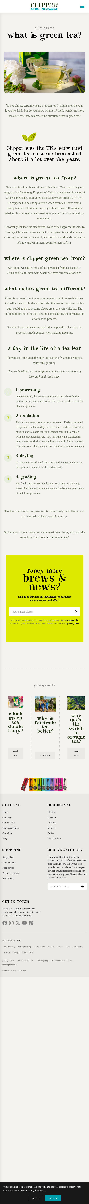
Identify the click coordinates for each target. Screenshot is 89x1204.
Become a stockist (10, 873)
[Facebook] (4, 923)
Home (5, 812)
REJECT (36, 1198)
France (60, 946)
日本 (31, 952)
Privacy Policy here (70, 623)
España (51, 946)
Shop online (7, 857)
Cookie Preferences (9, 964)
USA (24, 952)
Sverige (16, 952)
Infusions (52, 822)
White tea (52, 828)
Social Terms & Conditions (62, 960)
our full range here (56, 537)
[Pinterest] (31, 923)
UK (19, 940)
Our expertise (8, 822)
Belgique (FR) (24, 946)
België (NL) (9, 946)
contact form (25, 915)
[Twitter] (18, 923)
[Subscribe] (75, 612)
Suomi (7, 952)
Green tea (52, 817)
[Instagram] (11, 923)
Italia (68, 946)
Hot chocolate (54, 838)
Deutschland (39, 946)
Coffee (51, 833)
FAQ (4, 838)
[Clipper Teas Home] (44, 6)
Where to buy (8, 862)
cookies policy (28, 1190)
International (8, 878)
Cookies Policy (42, 960)
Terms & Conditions (25, 960)
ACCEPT (53, 1198)
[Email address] (39, 611)
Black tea (52, 812)
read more (15, 753)
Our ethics (7, 833)
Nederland (78, 946)
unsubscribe (72, 620)
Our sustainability (10, 828)
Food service (8, 868)
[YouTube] (24, 923)
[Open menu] (82, 6)
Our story (6, 817)
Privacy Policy (8, 960)
